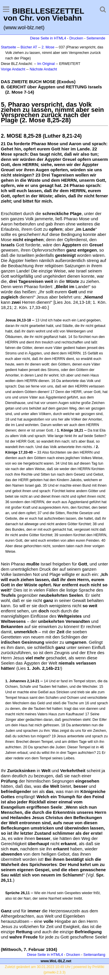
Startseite (8, 47)
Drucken (76, 38)
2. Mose (48, 47)
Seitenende (95, 38)
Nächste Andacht (43, 69)
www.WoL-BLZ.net (56, 961)
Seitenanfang (94, 954)
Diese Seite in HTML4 (48, 38)
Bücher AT (29, 47)
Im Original (46, 64)
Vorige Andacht (13, 69)
